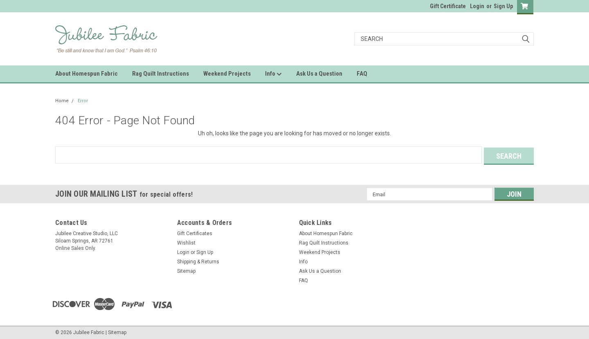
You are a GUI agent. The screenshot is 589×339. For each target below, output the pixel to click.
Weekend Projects (227, 73)
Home (62, 100)
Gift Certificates (194, 232)
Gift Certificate (448, 6)
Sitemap (186, 270)
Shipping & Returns (198, 260)
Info (273, 74)
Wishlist (186, 242)
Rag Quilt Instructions (160, 73)
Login (477, 6)
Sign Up (503, 6)
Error (83, 100)
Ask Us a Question (319, 73)
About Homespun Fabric (86, 73)
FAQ (362, 73)
